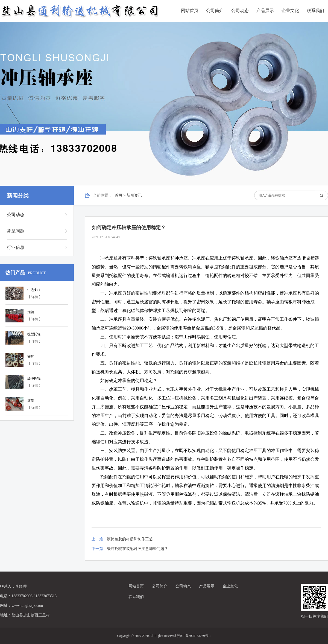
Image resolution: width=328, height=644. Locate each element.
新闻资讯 (134, 195)
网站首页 (189, 10)
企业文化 (290, 10)
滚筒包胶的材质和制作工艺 (130, 539)
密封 (30, 356)
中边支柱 (33, 290)
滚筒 (30, 401)
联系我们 (315, 10)
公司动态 (240, 10)
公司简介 (215, 10)
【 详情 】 (34, 297)
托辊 (30, 312)
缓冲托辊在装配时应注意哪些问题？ (137, 549)
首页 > (121, 195)
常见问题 (15, 231)
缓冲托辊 (33, 378)
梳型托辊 (33, 334)
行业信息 (15, 247)
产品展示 (265, 10)
